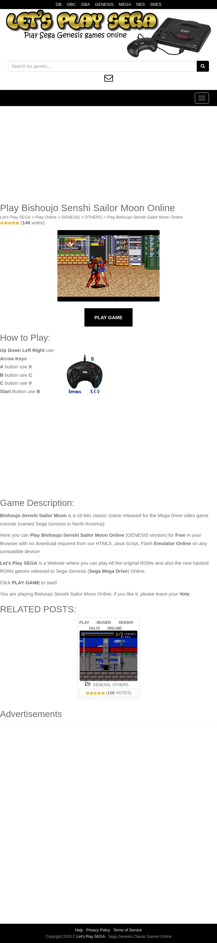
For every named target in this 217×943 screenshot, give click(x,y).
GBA (85, 4)
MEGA (125, 4)
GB (59, 4)
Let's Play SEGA (15, 217)
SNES (155, 4)
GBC (71, 4)
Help (79, 930)
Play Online (45, 217)
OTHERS (93, 217)
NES (140, 4)
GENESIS (104, 4)
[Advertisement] (108, 154)
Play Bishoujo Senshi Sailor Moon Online (145, 217)
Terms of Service (127, 930)
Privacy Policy (98, 930)
